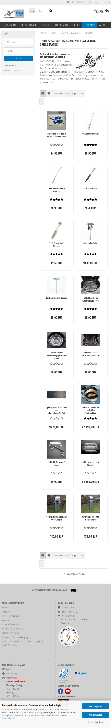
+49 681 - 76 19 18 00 (70, 607)
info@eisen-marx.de (70, 611)
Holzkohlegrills (29, 24)
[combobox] (61, 93)
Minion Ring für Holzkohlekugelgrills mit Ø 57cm (56, 355)
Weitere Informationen (95, 722)
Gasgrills (46, 24)
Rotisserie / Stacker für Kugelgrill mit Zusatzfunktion (90, 410)
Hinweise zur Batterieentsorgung (15, 637)
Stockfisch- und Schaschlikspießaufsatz (91, 354)
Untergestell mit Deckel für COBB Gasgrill (56, 518)
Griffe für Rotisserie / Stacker (56, 463)
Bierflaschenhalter (90, 243)
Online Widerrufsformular (12, 624)
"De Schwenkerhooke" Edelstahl (56, 190)
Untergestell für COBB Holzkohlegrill (90, 518)
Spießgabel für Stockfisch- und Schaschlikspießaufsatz (56, 410)
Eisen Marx (90, 24)
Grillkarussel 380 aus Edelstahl (90, 463)
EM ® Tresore (12, 673)
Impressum (6, 611)
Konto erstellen (10, 65)
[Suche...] (32, 10)
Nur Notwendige (95, 714)
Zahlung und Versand (10, 616)
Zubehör (76, 24)
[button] (43, 93)
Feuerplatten (61, 24)
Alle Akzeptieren (95, 706)
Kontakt (5, 607)
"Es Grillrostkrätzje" (90, 188)
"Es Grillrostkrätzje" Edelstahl (56, 244)
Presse (8, 669)
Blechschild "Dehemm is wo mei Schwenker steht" (56, 135)
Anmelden (18, 58)
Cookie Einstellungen (10, 645)
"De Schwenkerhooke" (90, 133)
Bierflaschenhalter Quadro (56, 298)
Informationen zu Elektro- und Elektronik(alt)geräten (23, 641)
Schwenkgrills (9, 24)
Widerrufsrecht (8, 620)
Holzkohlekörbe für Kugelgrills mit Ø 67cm (90, 299)
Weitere (103, 24)
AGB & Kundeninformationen (13, 628)
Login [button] (97, 2)
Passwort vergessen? (12, 70)
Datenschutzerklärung (9, 718)
